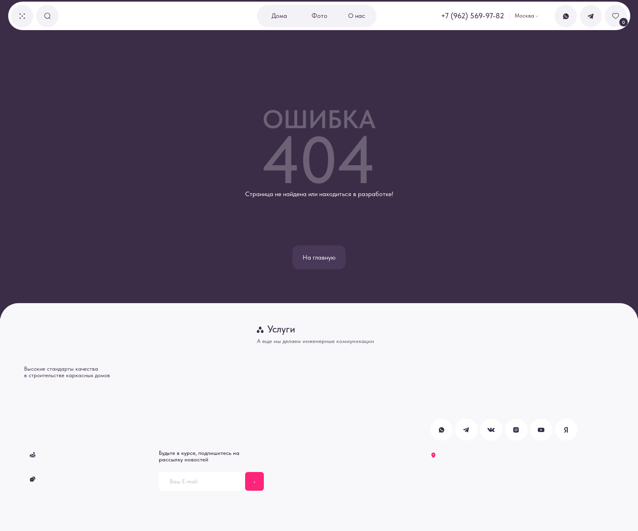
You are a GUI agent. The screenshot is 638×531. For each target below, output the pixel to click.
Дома (279, 16)
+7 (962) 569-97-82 (472, 15)
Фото (319, 16)
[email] (202, 481)
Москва (524, 15)
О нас (356, 16)
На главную (319, 257)
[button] (22, 16)
